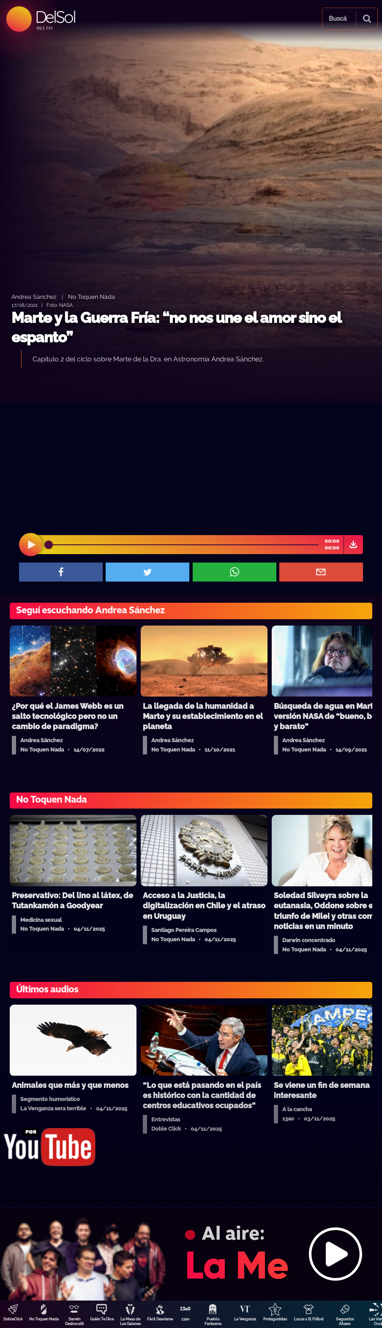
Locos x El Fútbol (309, 1319)
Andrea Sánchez (34, 296)
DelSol (55, 16)
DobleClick (13, 1319)
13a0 (185, 1319)
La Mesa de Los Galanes (130, 1321)
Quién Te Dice (102, 1319)
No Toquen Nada (44, 1319)
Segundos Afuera (345, 1321)
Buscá (338, 18)
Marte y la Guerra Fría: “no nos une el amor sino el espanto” (176, 327)
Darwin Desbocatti (74, 1321)
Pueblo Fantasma (213, 1321)
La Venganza (245, 1319)
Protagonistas (275, 1319)
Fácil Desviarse (160, 1319)
